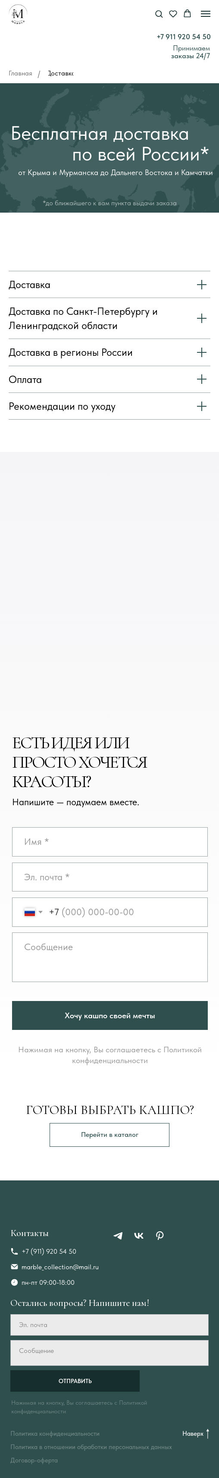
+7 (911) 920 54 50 (49, 1251)
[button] (159, 13)
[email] (110, 877)
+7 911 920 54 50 (183, 36)
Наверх (192, 1433)
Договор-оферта (34, 1460)
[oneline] (110, 842)
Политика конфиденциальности (55, 1433)
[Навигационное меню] (205, 14)
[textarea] (110, 957)
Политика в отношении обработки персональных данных (91, 1447)
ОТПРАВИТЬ (75, 1381)
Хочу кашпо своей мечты (110, 1015)
